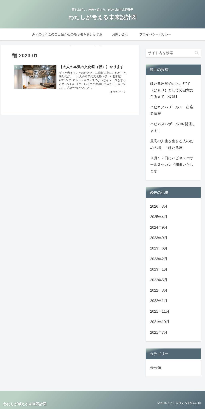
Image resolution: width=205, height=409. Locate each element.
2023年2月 (158, 259)
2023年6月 (158, 248)
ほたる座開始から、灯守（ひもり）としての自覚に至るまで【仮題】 (171, 90)
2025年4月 (158, 217)
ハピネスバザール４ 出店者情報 (171, 110)
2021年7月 (158, 332)
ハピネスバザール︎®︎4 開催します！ (172, 127)
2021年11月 (159, 311)
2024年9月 (158, 227)
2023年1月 (158, 269)
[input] (173, 53)
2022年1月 (158, 301)
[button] (196, 52)
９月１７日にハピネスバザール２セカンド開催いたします (171, 164)
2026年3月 (158, 206)
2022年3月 (158, 290)
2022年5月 (158, 280)
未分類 (155, 368)
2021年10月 (159, 322)
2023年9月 (158, 238)
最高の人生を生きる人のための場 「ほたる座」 (171, 144)
